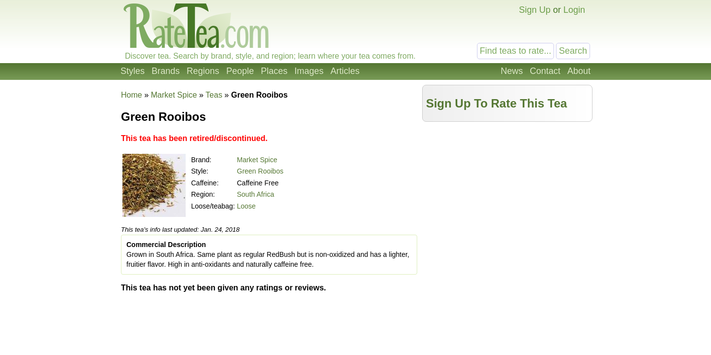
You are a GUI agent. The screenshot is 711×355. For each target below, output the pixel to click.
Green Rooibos (260, 171)
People (240, 71)
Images (308, 71)
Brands (166, 71)
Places (274, 71)
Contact (545, 71)
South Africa (256, 194)
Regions (203, 71)
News (512, 71)
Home (131, 95)
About (579, 71)
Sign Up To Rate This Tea (496, 103)
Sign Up (535, 10)
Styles (132, 71)
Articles (344, 71)
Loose (246, 206)
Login (574, 10)
